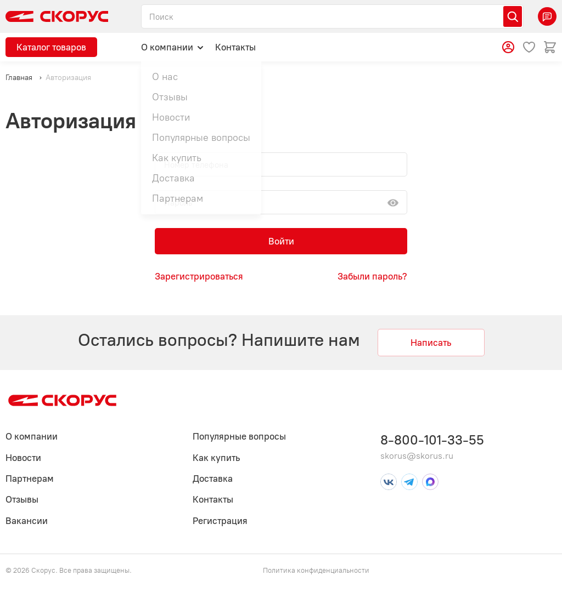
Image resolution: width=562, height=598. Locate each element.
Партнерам (29, 478)
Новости (23, 457)
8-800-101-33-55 (432, 440)
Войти (281, 241)
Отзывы (21, 499)
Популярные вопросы (239, 436)
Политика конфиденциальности (316, 570)
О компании (172, 47)
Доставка (213, 478)
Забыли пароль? (372, 276)
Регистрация (220, 520)
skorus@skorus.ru (416, 456)
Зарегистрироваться (199, 276)
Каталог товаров (51, 47)
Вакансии (26, 520)
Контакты (235, 47)
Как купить (216, 457)
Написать (431, 342)
